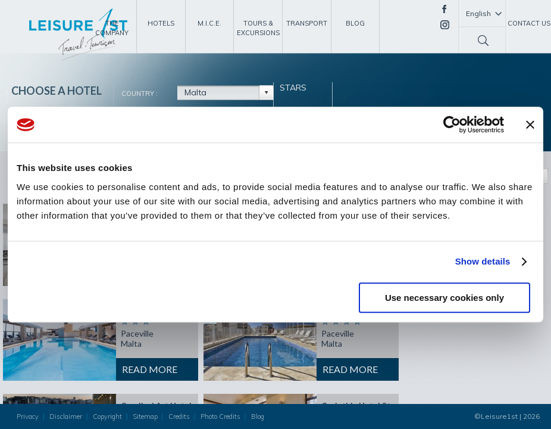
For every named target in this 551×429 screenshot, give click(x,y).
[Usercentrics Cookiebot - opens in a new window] (452, 124)
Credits (179, 416)
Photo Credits (220, 416)
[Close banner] (530, 124)
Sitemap (145, 416)
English (478, 13)
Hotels (161, 23)
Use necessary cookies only (444, 298)
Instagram (444, 24)
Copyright (107, 416)
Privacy (28, 416)
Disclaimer (65, 416)
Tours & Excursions (258, 28)
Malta (195, 92)
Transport (306, 23)
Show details (483, 261)
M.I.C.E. (209, 23)
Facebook (444, 9)
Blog (355, 23)
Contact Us (529, 23)
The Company (112, 28)
